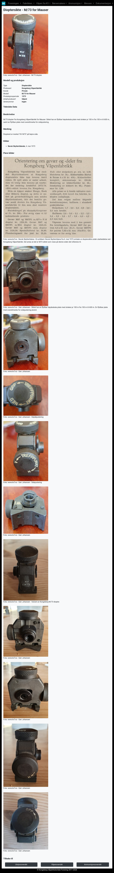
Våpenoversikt (57, 864)
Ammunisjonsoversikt (92, 864)
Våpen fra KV (42, 3)
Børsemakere (58, 3)
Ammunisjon (74, 3)
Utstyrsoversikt (21, 864)
